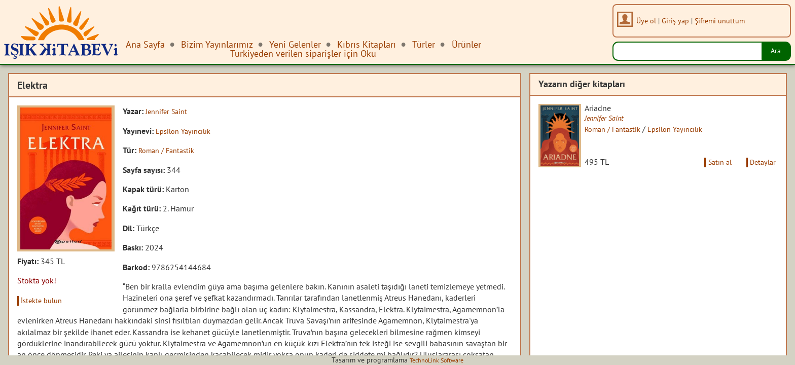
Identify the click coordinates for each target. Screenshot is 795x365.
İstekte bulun (45, 300)
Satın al (713, 171)
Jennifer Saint (169, 111)
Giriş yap (678, 20)
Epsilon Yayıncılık (186, 130)
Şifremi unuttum (723, 20)
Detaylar (761, 171)
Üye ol (649, 20)
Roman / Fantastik (169, 150)
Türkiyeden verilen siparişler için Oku (303, 53)
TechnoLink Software (436, 359)
